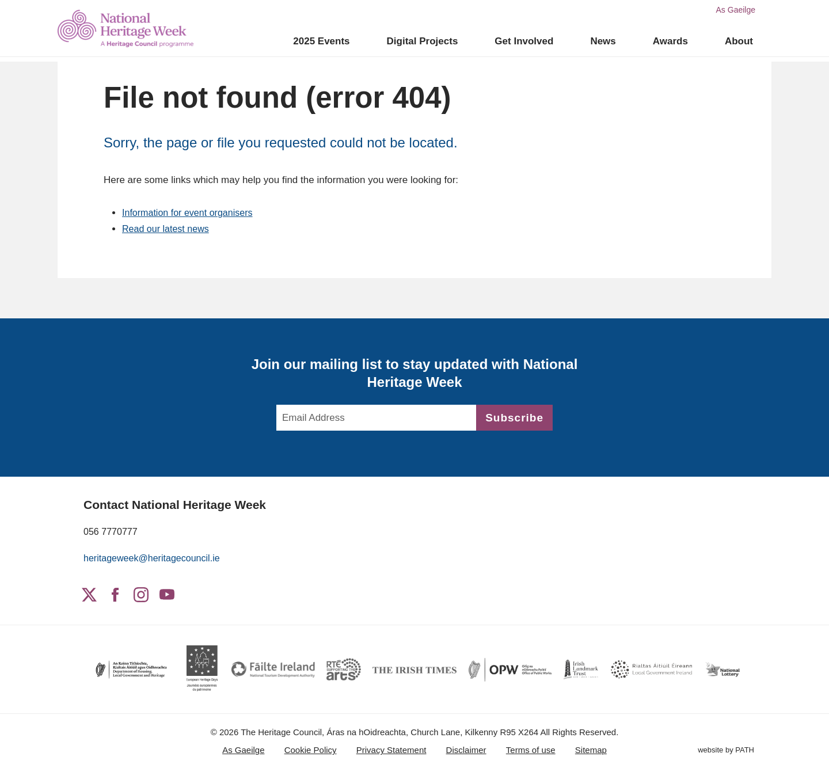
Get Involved (524, 41)
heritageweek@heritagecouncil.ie (155, 558)
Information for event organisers (191, 212)
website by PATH (726, 751)
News (602, 41)
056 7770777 (111, 531)
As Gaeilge (735, 9)
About (739, 41)
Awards (670, 41)
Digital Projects (422, 41)
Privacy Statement (391, 750)
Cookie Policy (310, 750)
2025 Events (321, 41)
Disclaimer (466, 750)
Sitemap (591, 750)
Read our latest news (168, 228)
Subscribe (514, 418)
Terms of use (531, 750)
